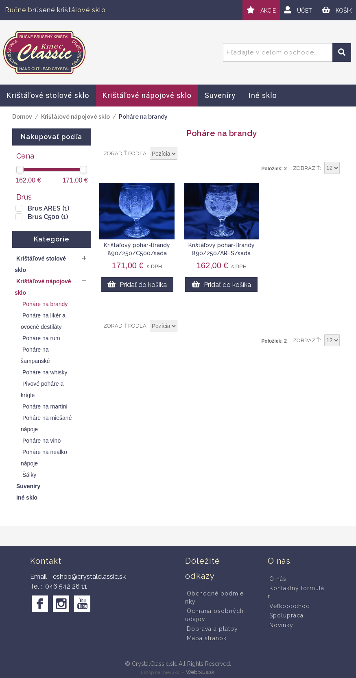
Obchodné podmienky (214, 597)
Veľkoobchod (289, 606)
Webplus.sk (200, 672)
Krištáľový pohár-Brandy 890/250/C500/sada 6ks (137, 253)
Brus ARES (48, 208)
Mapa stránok (207, 638)
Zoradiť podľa (124, 153)
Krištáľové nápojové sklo (75, 116)
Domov (22, 116)
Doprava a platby (212, 629)
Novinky (281, 625)
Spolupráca (286, 615)
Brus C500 (48, 216)
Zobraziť (306, 168)
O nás (277, 579)
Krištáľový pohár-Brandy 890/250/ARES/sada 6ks (221, 253)
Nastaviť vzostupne (185, 154)
